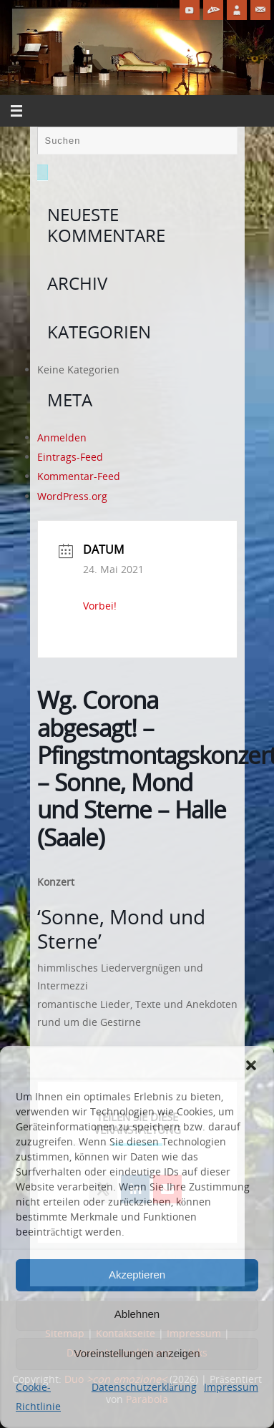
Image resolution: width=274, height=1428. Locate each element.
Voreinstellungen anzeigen (137, 1353)
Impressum (231, 1387)
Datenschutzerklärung (144, 1387)
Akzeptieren (137, 1274)
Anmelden (62, 437)
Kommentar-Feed (78, 476)
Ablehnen (137, 1314)
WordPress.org (72, 496)
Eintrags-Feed (70, 457)
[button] (251, 1065)
